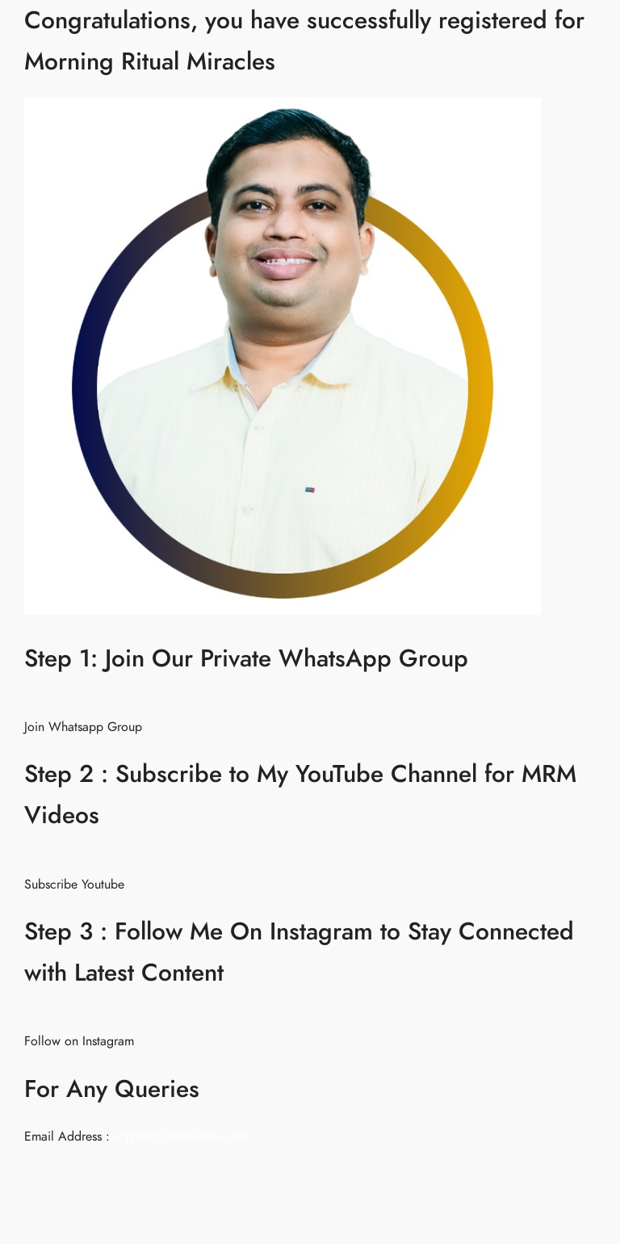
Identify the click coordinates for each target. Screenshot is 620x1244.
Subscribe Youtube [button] (74, 884)
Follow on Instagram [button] (79, 1041)
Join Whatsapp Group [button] (83, 727)
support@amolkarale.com (180, 1136)
